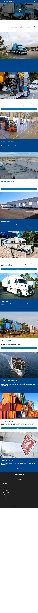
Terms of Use (5, 490)
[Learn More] (19, 69)
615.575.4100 (5, 502)
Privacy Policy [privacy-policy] (6, 492)
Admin (4, 494)
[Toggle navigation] (34, 1)
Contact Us (19, 13)
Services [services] (5, 483)
